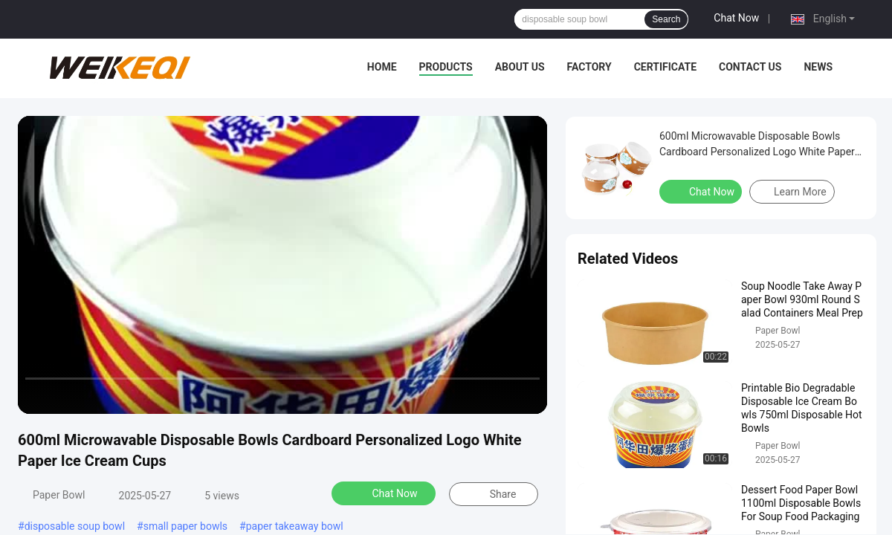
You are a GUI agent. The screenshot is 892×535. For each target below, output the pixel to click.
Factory (589, 67)
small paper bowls (185, 526)
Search (666, 19)
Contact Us (750, 67)
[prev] (37, 396)
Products (446, 67)
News (818, 67)
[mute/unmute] (126, 396)
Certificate (665, 67)
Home (382, 67)
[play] (282, 264)
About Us (520, 67)
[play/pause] (67, 396)
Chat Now (736, 18)
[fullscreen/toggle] (528, 396)
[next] (97, 396)
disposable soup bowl (75, 526)
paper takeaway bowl (294, 526)
